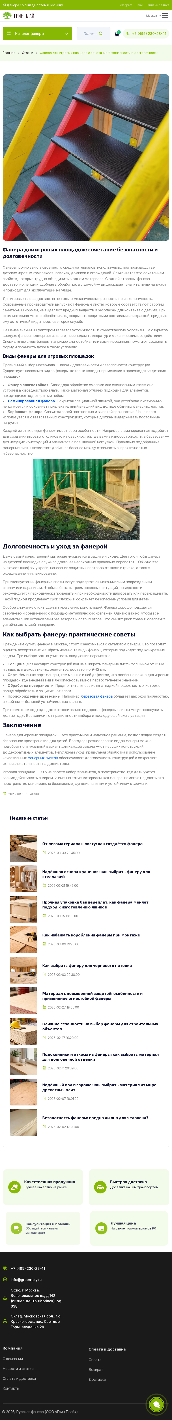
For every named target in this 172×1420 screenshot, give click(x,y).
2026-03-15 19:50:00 (63, 916)
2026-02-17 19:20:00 (63, 1038)
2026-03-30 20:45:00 (64, 853)
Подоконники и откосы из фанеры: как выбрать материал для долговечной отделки (100, 1057)
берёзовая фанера (97, 696)
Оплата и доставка (19, 1399)
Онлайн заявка (158, 5)
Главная (9, 53)
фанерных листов (43, 758)
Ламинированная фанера (31, 401)
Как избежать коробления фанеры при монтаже (91, 935)
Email (139, 5)
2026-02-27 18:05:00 (63, 1007)
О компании (13, 1379)
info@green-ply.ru (26, 1300)
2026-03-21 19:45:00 (63, 885)
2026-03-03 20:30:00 (64, 975)
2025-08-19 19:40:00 (23, 794)
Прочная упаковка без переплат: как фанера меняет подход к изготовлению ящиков (95, 904)
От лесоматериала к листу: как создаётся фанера (92, 843)
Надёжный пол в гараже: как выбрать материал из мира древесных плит (99, 1087)
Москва (151, 15)
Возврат (96, 1389)
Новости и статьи (18, 1389)
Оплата (95, 1379)
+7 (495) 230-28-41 (146, 33)
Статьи (27, 53)
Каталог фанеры (37, 33)
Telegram (125, 5)
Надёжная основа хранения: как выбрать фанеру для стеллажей (96, 874)
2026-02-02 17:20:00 (63, 1127)
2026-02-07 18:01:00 (63, 1099)
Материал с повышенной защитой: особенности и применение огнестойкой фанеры (92, 996)
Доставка (97, 1399)
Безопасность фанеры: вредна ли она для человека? (95, 1117)
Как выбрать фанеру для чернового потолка (87, 965)
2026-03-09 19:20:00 (63, 944)
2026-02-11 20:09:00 (63, 1068)
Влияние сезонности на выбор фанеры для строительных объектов (100, 1026)
